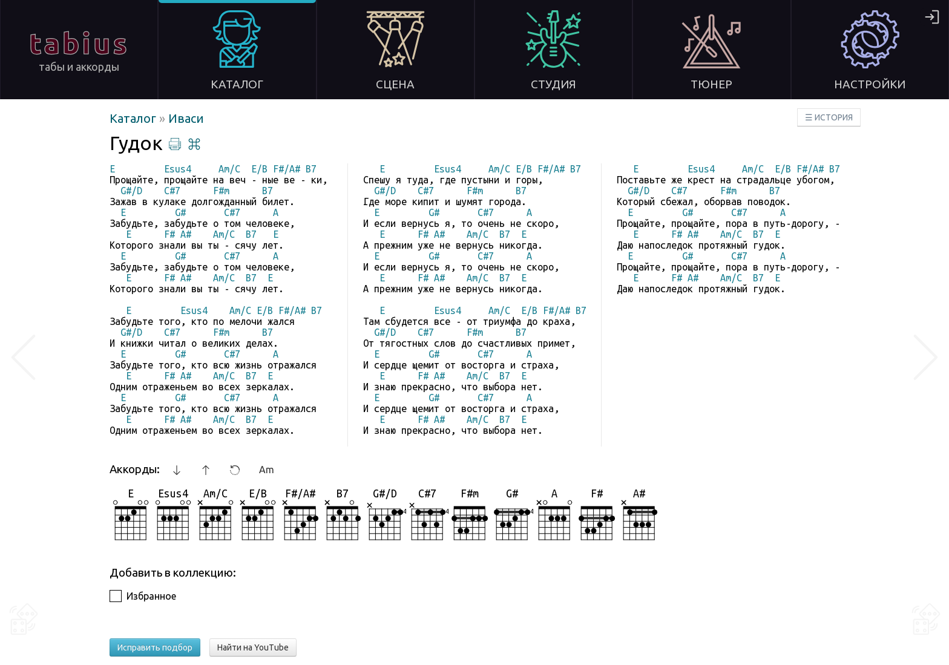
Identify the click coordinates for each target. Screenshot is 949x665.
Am (266, 469)
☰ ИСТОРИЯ (829, 117)
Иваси (186, 118)
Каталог (134, 118)
